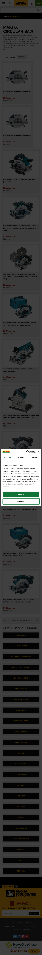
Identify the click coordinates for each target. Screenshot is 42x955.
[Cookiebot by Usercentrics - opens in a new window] (27, 451)
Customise (21, 501)
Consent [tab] (7, 458)
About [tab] (34, 458)
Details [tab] (21, 458)
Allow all (21, 494)
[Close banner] (39, 451)
